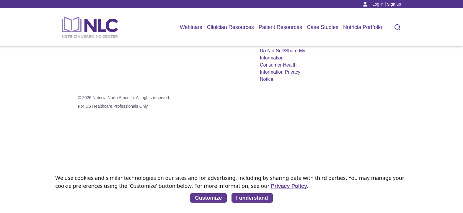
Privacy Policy (289, 186)
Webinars (191, 27)
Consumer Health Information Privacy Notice (280, 72)
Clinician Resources (230, 27)
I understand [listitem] (252, 198)
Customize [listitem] (208, 198)
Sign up (394, 4)
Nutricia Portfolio (362, 27)
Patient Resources (280, 27)
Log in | (379, 4)
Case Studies (322, 27)
